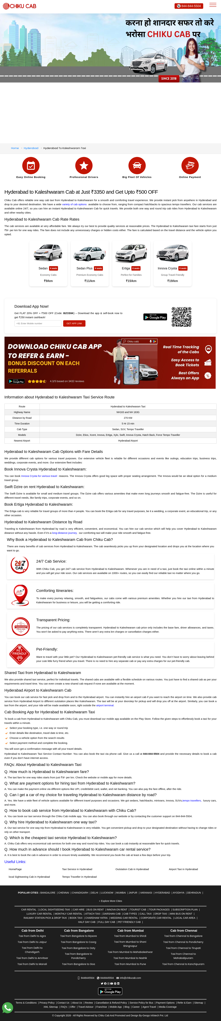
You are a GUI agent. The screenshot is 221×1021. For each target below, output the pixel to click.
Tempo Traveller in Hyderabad (79, 876)
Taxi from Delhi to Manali (32, 964)
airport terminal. (105, 705)
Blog (127, 1006)
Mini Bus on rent (181, 913)
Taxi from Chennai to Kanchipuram (183, 964)
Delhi (94, 892)
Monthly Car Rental (68, 913)
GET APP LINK (74, 323)
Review (89, 1002)
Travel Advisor (85, 1006)
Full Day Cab (106, 922)
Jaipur (133, 892)
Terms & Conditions (26, 1002)
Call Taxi (146, 913)
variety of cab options (74, 204)
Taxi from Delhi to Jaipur (32, 942)
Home (15, 148)
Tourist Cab (138, 909)
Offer (72, 1006)
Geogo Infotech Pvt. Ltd (155, 1015)
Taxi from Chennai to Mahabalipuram (183, 956)
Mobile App (116, 1006)
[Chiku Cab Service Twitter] (102, 984)
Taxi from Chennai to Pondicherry (183, 942)
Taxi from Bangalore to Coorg (78, 942)
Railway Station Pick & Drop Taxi (45, 917)
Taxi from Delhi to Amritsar (32, 958)
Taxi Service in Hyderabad (77, 869)
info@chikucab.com (128, 978)
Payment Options (165, 1002)
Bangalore (47, 892)
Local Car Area (185, 917)
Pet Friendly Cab (129, 922)
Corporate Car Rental (156, 917)
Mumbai (121, 892)
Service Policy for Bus (141, 1002)
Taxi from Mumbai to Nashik (130, 958)
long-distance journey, (64, 532)
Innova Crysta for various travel (39, 475)
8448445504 (85, 978)
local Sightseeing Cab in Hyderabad (29, 876)
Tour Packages (159, 909)
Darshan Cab (112, 913)
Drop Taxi (160, 913)
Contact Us (63, 1002)
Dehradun (194, 892)
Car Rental (28, 909)
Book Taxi (76, 917)
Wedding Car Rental (124, 917)
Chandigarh (80, 892)
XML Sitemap (51, 1006)
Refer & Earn (184, 1002)
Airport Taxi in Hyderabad (183, 869)
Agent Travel (149, 1006)
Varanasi (146, 892)
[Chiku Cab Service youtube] (111, 984)
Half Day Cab (86, 922)
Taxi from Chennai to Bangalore (183, 936)
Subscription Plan (185, 909)
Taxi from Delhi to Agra (32, 936)
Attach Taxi (92, 913)
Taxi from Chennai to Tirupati (183, 948)
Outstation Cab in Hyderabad (132, 869)
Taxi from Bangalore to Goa (78, 964)
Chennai (63, 892)
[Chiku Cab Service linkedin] (118, 984)
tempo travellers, (192, 800)
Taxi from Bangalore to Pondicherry (78, 956)
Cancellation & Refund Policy (111, 1002)
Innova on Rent (117, 909)
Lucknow (107, 892)
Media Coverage (168, 1006)
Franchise (101, 1006)
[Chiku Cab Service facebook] (105, 984)
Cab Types (130, 913)
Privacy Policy (47, 1002)
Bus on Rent (95, 909)
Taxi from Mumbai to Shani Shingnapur (130, 944)
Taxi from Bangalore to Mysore (78, 936)
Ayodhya (178, 892)
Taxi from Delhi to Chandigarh (32, 950)
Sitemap (198, 1002)
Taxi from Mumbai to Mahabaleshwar (130, 952)
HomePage (15, 869)
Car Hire (78, 909)
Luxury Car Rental (39, 913)
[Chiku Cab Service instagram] (108, 984)
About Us (77, 1002)
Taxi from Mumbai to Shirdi (130, 936)
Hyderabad (31, 148)
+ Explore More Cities (110, 901)
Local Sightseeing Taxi (54, 909)
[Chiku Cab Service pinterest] (115, 984)
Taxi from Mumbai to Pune (130, 964)
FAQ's (64, 1006)
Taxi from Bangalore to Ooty (78, 948)
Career (136, 1006)
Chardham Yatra (96, 917)
